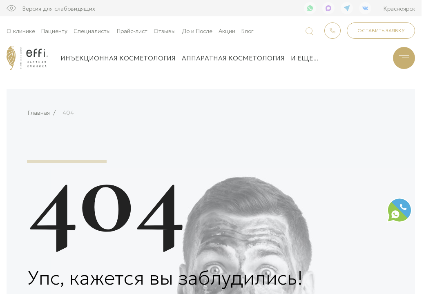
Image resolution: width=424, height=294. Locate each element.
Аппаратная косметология (233, 57)
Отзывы (165, 31)
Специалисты (92, 31)
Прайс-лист (132, 31)
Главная (39, 110)
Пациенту (54, 31)
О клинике (21, 31)
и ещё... (304, 57)
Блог (247, 31)
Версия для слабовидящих (58, 8)
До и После (197, 31)
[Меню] (404, 58)
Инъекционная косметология (118, 57)
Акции (227, 31)
